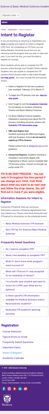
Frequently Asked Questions (18, 342)
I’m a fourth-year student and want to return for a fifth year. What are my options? (25, 285)
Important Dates (12, 347)
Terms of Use (25, 383)
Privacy (4, 383)
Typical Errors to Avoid (15, 337)
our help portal (7, 77)
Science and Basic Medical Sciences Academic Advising (22, 373)
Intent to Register (12, 353)
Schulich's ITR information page (23, 125)
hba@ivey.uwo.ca (37, 146)
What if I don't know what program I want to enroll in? (24, 263)
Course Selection (12, 331)
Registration (12, 30)
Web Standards (13, 383)
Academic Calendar (13, 358)
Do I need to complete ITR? (20, 249)
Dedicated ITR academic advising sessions (23, 311)
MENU (4, 22)
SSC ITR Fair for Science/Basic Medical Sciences (26, 231)
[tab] (24, 224)
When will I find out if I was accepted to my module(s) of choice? (25, 273)
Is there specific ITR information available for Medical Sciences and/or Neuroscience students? (25, 299)
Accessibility (36, 383)
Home (3, 30)
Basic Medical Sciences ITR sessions (25, 223)
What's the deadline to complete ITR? (25, 255)
